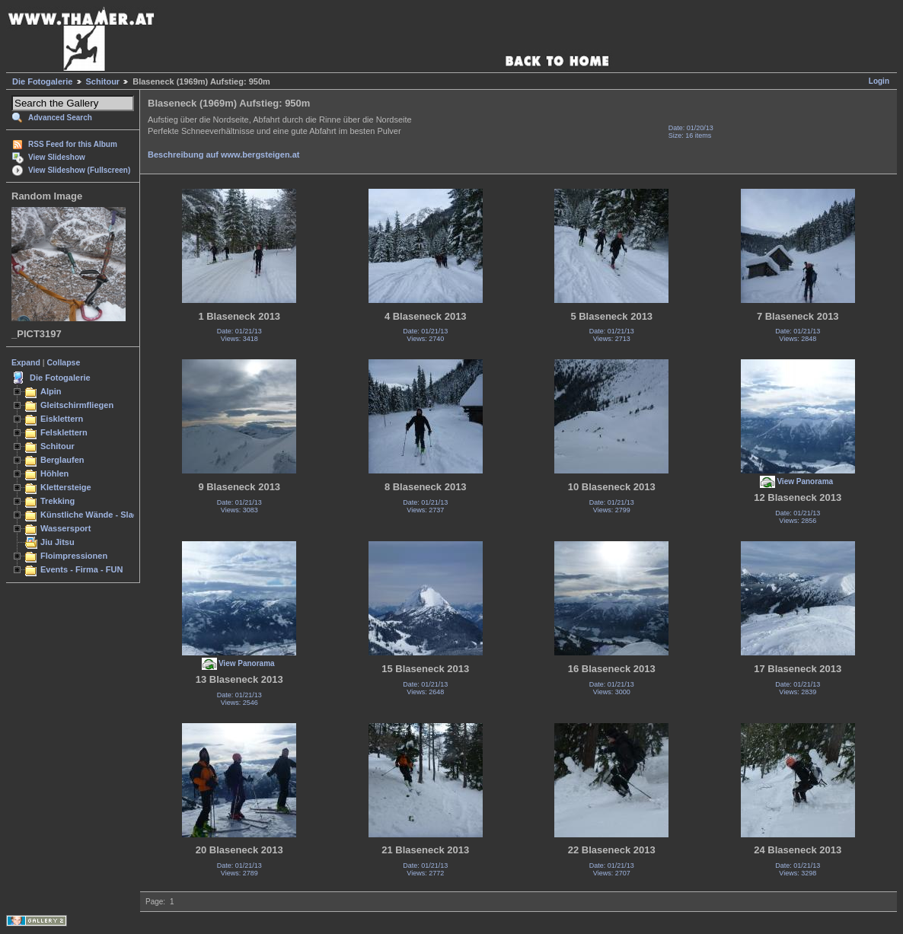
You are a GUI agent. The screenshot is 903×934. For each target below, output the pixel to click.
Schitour (103, 81)
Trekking (57, 500)
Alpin (51, 391)
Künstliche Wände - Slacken (96, 514)
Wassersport (65, 528)
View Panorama (805, 481)
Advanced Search (60, 117)
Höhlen (54, 473)
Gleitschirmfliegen (76, 405)
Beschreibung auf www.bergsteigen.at (223, 154)
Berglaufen (62, 459)
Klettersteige (65, 487)
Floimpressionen (73, 555)
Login (879, 81)
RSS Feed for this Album (72, 144)
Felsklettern (64, 432)
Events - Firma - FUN (81, 569)
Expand (25, 362)
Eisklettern (61, 418)
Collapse (64, 362)
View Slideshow (56, 157)
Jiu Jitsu (57, 542)
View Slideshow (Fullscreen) (79, 170)
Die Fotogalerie (42, 81)
